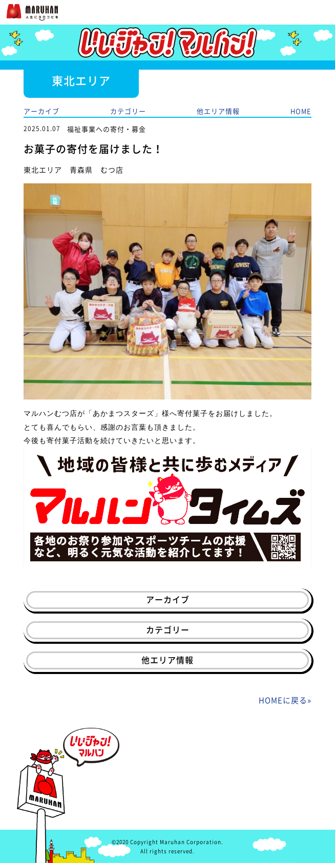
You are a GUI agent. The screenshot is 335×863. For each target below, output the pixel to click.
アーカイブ (41, 111)
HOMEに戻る (283, 700)
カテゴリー (128, 111)
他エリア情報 (218, 111)
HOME (300, 111)
